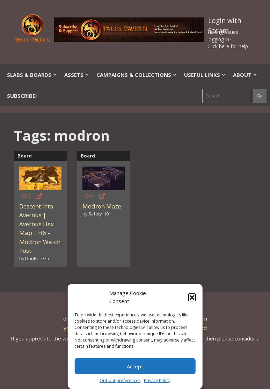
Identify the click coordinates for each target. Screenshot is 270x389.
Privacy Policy (157, 380)
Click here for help (227, 46)
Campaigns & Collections (136, 74)
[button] (192, 297)
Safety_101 (99, 214)
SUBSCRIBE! (22, 95)
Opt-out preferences (120, 380)
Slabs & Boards (32, 74)
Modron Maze (101, 206)
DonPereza (37, 258)
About (245, 74)
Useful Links (205, 74)
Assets (76, 74)
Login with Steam (224, 22)
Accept (135, 366)
